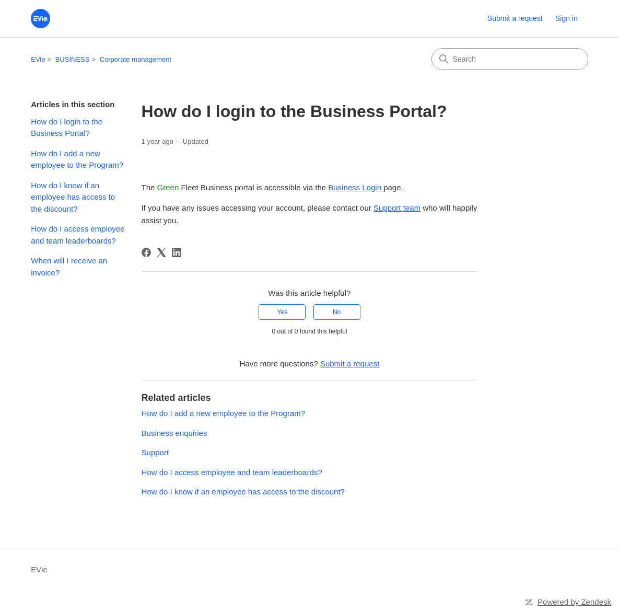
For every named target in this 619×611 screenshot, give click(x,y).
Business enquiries (174, 433)
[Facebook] (146, 252)
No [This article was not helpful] (337, 312)
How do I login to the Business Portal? (66, 127)
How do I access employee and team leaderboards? (77, 234)
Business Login (355, 187)
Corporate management (135, 59)
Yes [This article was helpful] (282, 312)
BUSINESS (72, 59)
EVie (38, 59)
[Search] (510, 59)
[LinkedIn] (176, 252)
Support (155, 452)
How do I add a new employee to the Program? (77, 159)
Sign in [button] (566, 18)
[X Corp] (161, 252)
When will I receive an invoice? (69, 266)
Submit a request (515, 18)
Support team (397, 207)
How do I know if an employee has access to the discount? (73, 197)
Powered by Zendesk (574, 601)
